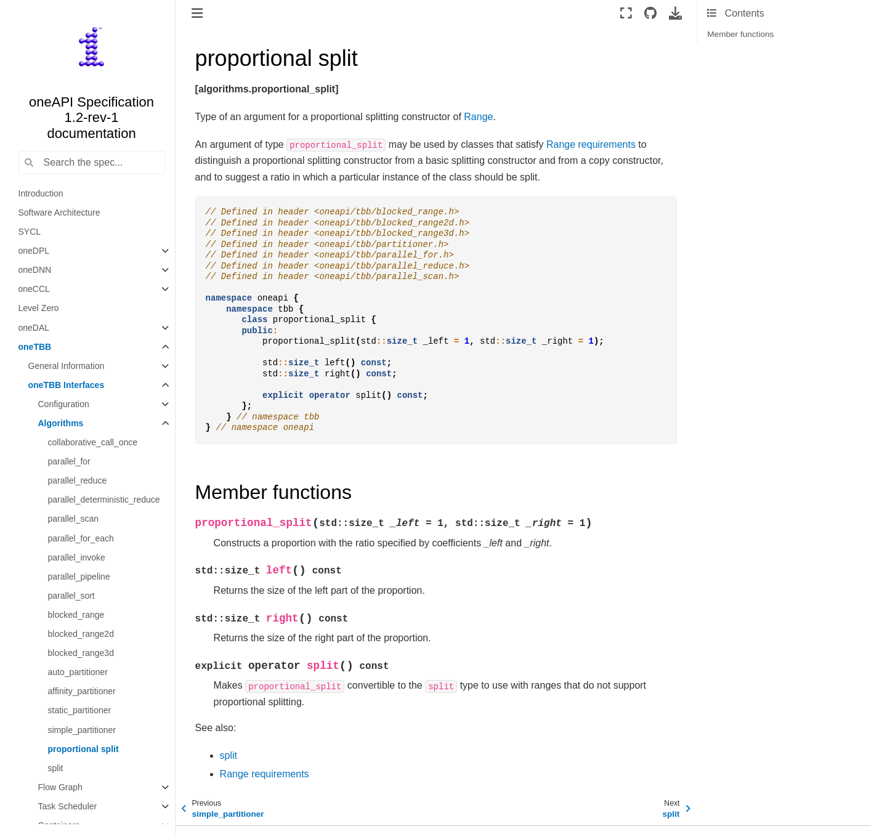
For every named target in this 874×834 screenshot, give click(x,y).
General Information (66, 366)
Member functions (740, 34)
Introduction (40, 193)
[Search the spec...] (91, 162)
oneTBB (35, 347)
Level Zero (38, 308)
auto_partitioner (78, 672)
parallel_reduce (77, 480)
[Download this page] (675, 13)
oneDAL (34, 328)
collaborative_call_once (93, 442)
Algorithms (61, 423)
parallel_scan (73, 519)
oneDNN (35, 270)
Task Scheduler (67, 806)
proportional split (83, 749)
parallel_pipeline (79, 576)
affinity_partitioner (82, 691)
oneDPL (34, 251)
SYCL (29, 232)
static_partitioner (79, 710)
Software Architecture (59, 212)
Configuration (63, 404)
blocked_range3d (81, 653)
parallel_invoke (76, 557)
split (55, 768)
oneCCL (34, 289)
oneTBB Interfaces (66, 385)
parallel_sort (71, 596)
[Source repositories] (650, 13)
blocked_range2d (81, 634)
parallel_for (69, 461)
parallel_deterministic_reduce (104, 499)
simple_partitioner (82, 730)
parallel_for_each (81, 538)
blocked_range (76, 615)
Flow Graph (60, 787)
